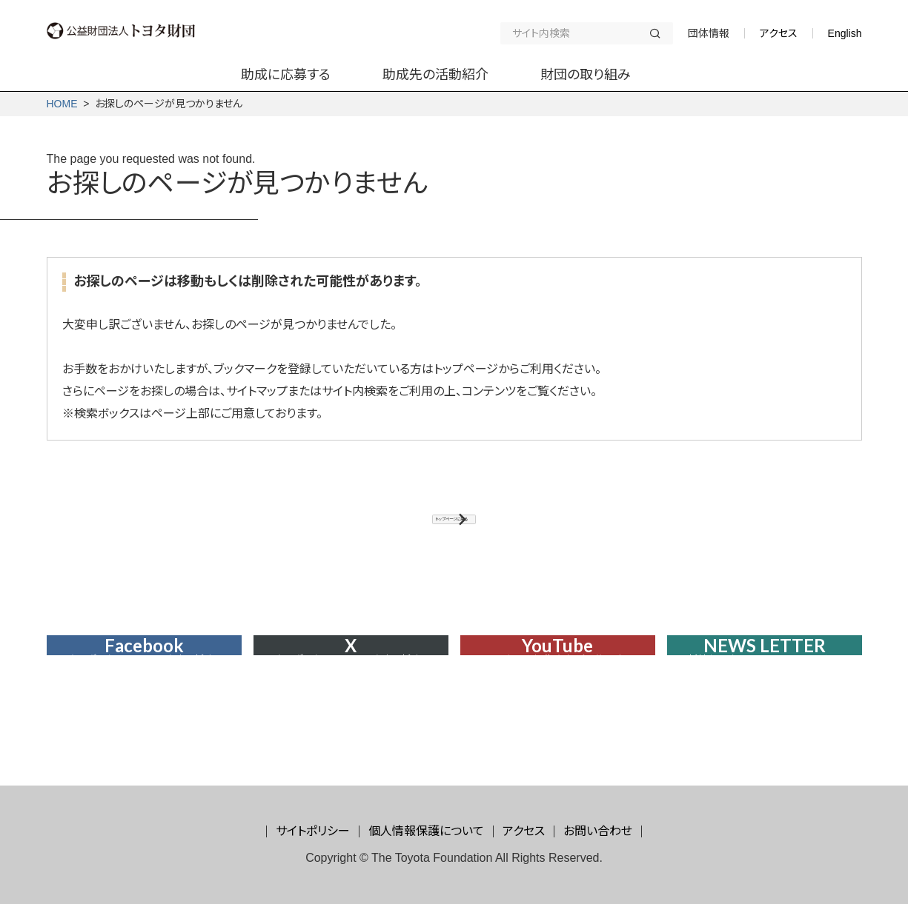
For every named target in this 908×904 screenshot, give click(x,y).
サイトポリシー (313, 831)
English (845, 33)
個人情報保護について (426, 831)
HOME (62, 104)
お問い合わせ (597, 831)
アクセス (779, 33)
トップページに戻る (446, 528)
